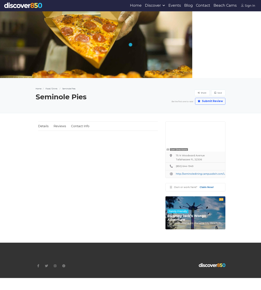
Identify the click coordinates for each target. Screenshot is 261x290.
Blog (188, 5)
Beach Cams (225, 5)
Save (218, 93)
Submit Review (209, 101)
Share (202, 93)
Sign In (250, 6)
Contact (203, 5)
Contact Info (80, 126)
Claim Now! (207, 187)
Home (136, 5)
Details (43, 126)
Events (174, 5)
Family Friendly (178, 211)
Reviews (60, 126)
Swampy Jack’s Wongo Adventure (186, 218)
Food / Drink (51, 88)
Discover (153, 5)
